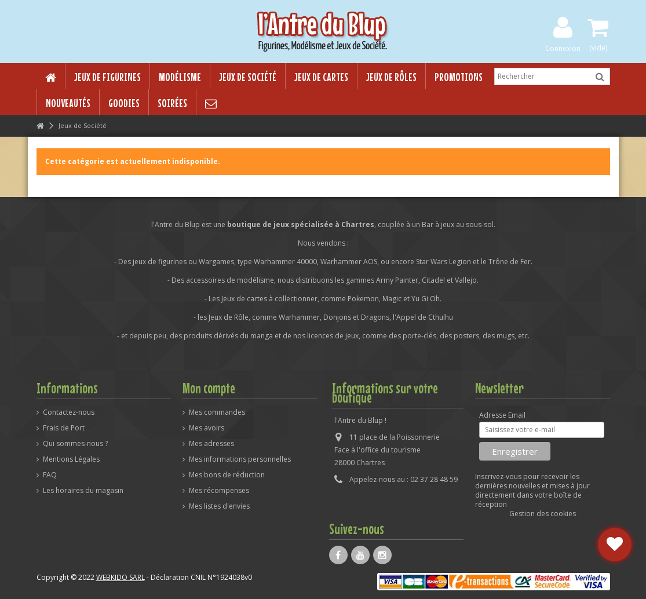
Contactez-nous (68, 412)
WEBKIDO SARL (120, 577)
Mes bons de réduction (227, 475)
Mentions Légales (71, 459)
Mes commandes (217, 412)
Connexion (563, 47)
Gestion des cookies (542, 513)
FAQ (50, 475)
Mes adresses (211, 443)
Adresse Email (502, 415)
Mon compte (209, 388)
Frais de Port (64, 428)
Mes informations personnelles (240, 459)
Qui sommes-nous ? (75, 443)
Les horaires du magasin (83, 490)
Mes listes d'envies (219, 506)
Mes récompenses (219, 490)
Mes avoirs (206, 428)
